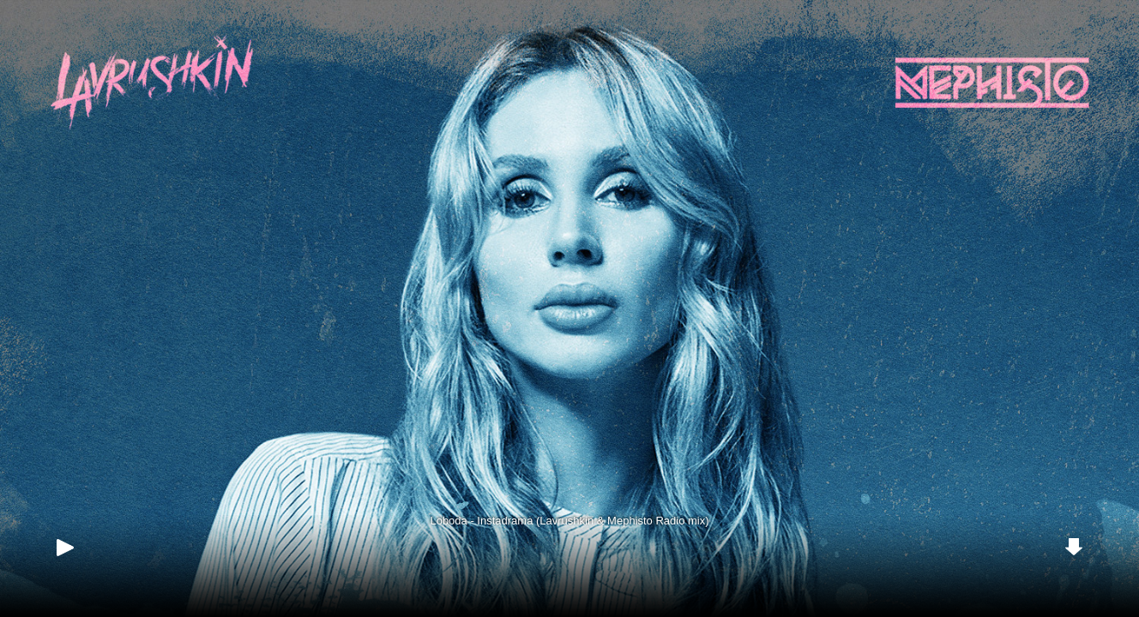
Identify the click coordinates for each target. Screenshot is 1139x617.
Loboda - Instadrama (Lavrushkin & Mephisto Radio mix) (569, 520)
